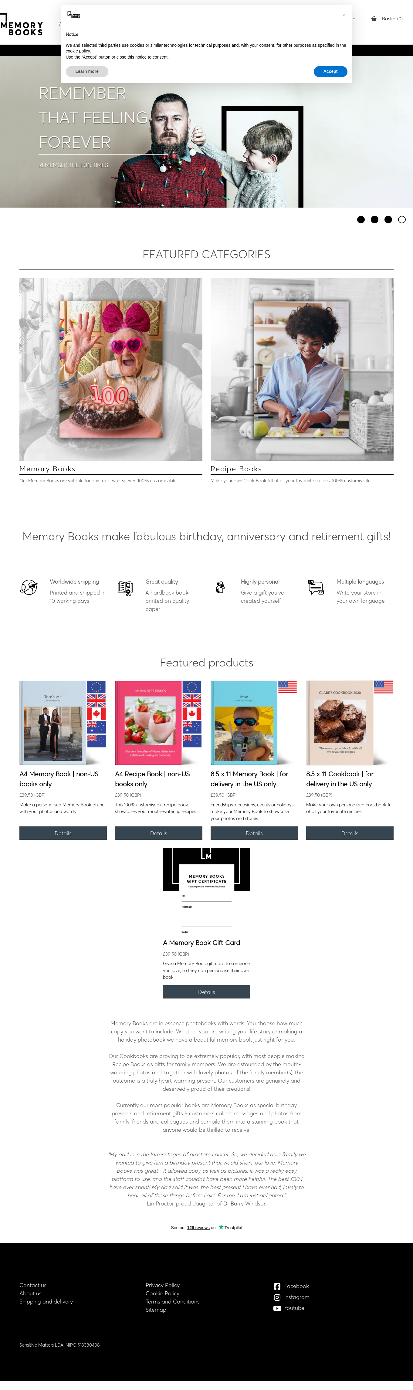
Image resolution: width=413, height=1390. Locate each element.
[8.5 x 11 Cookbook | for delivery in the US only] (350, 723)
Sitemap (156, 1309)
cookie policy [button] (78, 51)
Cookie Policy (162, 1293)
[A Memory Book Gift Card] (206, 891)
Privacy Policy (163, 1285)
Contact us (32, 1285)
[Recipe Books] (302, 369)
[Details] (63, 833)
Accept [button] (330, 71)
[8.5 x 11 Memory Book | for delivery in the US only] (254, 723)
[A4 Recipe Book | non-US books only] (158, 723)
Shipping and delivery (46, 1301)
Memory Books (47, 468)
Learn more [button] (87, 71)
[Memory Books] (110, 369)
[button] (344, 14)
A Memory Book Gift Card (201, 943)
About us (30, 1293)
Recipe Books (236, 468)
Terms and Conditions (173, 1301)
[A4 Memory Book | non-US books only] (63, 723)
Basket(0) (387, 18)
